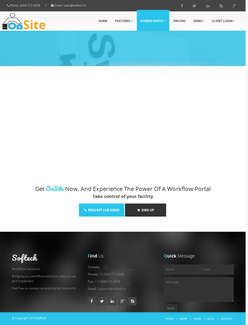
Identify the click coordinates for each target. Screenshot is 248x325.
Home (103, 21)
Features (124, 21)
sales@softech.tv (79, 5)
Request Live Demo (101, 210)
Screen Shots (153, 21)
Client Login (223, 21)
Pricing (179, 21)
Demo (199, 21)
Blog (211, 318)
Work (183, 318)
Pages (197, 318)
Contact (226, 318)
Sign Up (145, 210)
